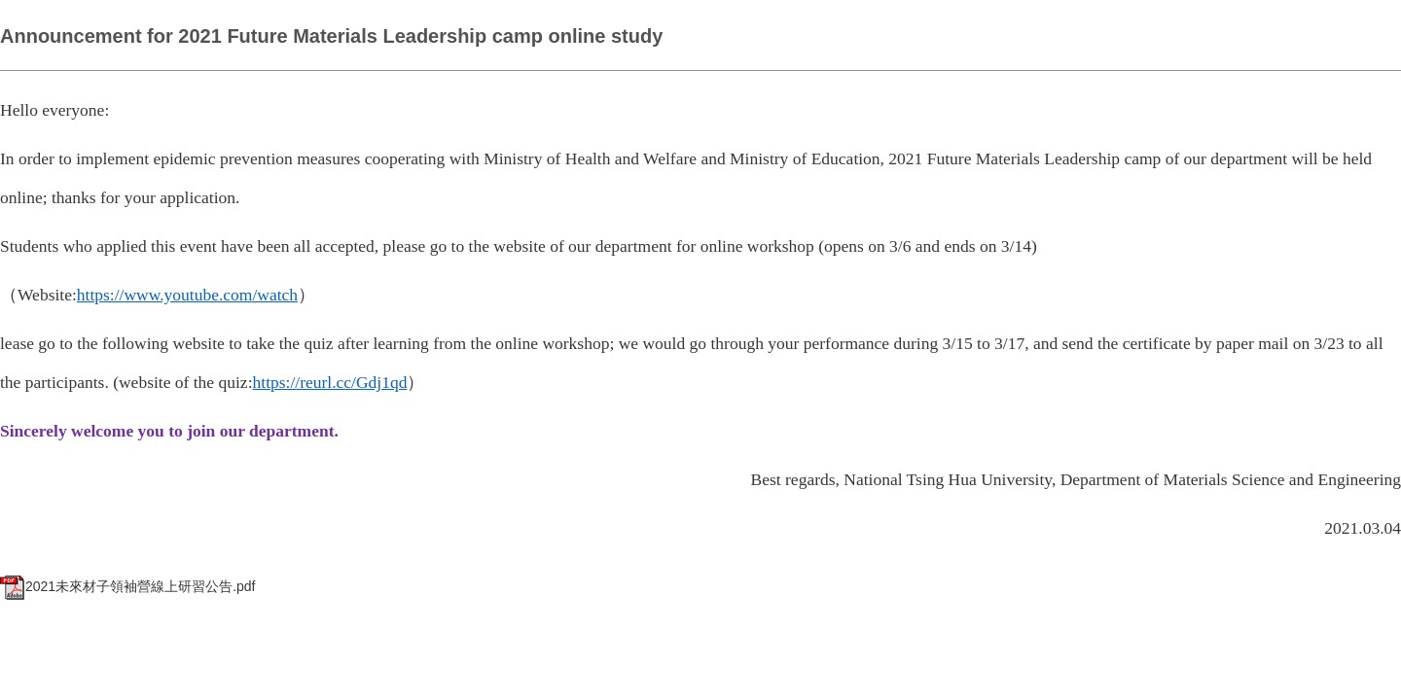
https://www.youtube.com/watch (187, 294)
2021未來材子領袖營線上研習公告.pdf (128, 586)
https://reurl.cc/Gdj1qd (330, 382)
